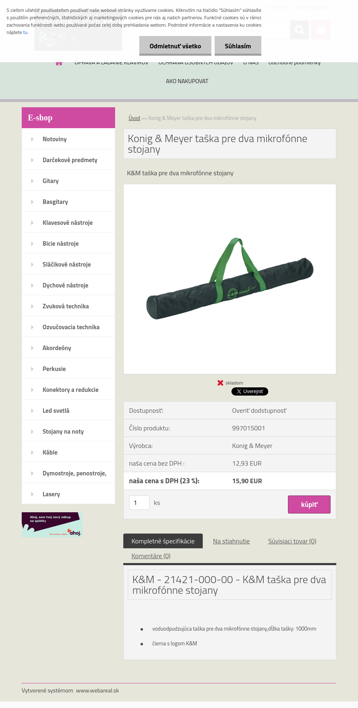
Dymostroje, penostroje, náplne (74, 475)
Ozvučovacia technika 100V (71, 329)
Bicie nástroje (61, 243)
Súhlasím (238, 46)
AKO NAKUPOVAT (187, 81)
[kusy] (139, 502)
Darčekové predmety (70, 160)
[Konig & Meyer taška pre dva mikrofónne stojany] (230, 187)
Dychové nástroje (65, 285)
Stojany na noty (63, 431)
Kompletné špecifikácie (163, 541)
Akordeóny (57, 348)
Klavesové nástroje (68, 222)
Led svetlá (56, 410)
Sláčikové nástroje (67, 264)
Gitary (51, 180)
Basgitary (55, 201)
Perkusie (54, 368)
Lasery (51, 494)
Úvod (134, 118)
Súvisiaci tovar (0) (292, 541)
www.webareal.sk (97, 690)
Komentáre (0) (150, 556)
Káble (50, 452)
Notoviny (55, 139)
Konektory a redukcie (71, 389)
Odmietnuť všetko (175, 46)
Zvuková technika (66, 306)
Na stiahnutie (231, 541)
